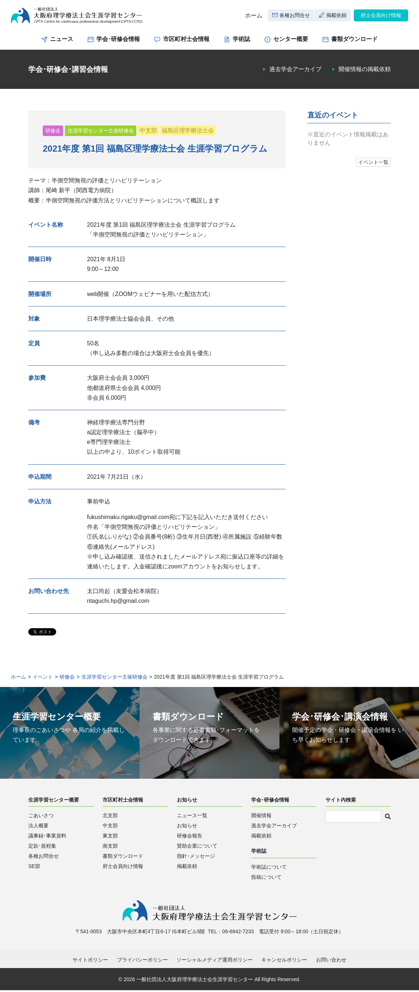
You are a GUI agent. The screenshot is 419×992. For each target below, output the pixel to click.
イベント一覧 (373, 164)
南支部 (110, 847)
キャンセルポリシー (284, 961)
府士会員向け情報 (381, 16)
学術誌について (269, 868)
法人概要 (38, 827)
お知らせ (187, 827)
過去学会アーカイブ (295, 71)
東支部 (110, 837)
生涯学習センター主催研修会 (101, 132)
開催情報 (261, 817)
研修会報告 (189, 837)
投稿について (266, 878)
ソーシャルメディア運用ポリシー (215, 961)
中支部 (148, 132)
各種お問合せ (294, 16)
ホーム (253, 16)
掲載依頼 (336, 16)
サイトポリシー (90, 961)
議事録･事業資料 (47, 837)
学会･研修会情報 (118, 41)
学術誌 (241, 41)
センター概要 (290, 41)
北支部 (110, 817)
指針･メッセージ (196, 857)
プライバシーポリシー (142, 961)
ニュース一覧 (192, 817)
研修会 (53, 132)
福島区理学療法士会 (188, 132)
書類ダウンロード (354, 41)
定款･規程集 (42, 847)
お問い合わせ (331, 961)
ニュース (61, 41)
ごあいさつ (41, 817)
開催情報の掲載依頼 (365, 71)
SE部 (34, 867)
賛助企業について (197, 847)
